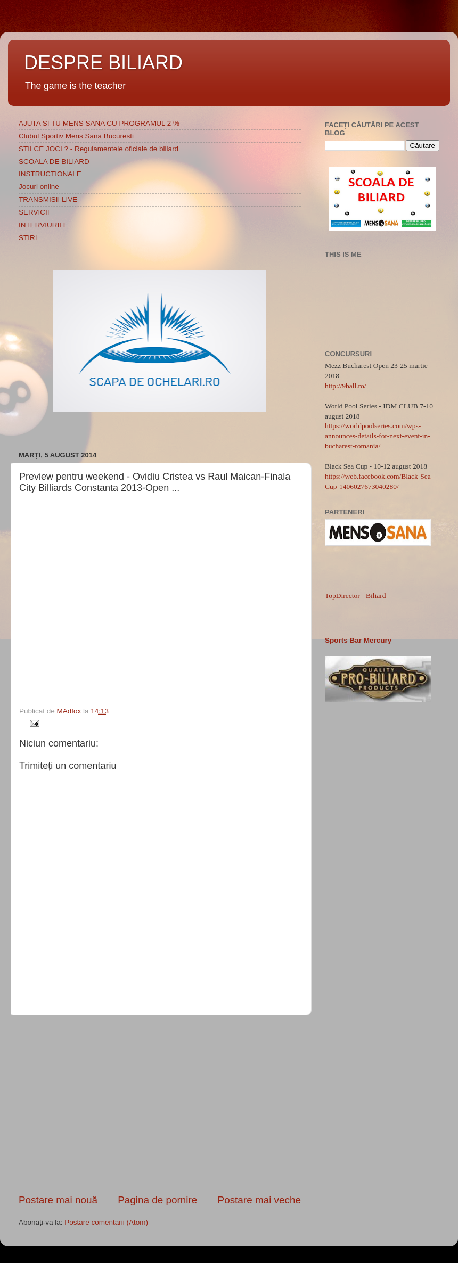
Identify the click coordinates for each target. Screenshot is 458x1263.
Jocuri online (39, 187)
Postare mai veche (259, 1199)
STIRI (28, 238)
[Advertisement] (160, 1104)
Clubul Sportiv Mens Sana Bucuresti (76, 136)
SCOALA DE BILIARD (54, 162)
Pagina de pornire (157, 1199)
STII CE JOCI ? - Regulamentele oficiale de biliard (98, 149)
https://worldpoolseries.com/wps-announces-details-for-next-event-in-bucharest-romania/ (377, 436)
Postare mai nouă (58, 1199)
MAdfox (70, 711)
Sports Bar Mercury (358, 640)
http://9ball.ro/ (345, 386)
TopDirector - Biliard (355, 596)
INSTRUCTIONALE (50, 174)
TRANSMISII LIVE (48, 199)
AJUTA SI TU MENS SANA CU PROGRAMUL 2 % (99, 123)
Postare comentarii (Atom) (106, 1222)
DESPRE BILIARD (103, 62)
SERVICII (34, 212)
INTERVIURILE (43, 225)
